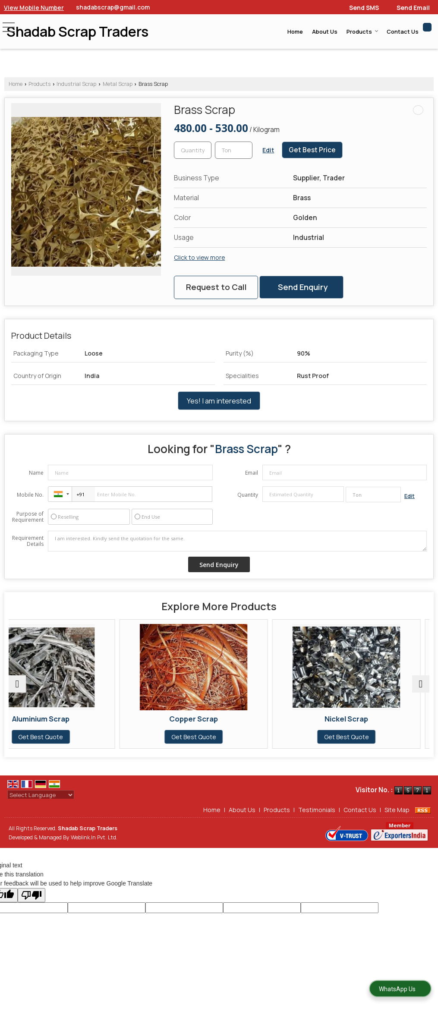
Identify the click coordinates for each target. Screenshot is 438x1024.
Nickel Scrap (360, 719)
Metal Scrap (117, 84)
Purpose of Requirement (28, 517)
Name (36, 472)
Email (251, 472)
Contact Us (403, 31)
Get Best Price (312, 149)
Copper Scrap (219, 719)
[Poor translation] (31, 895)
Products (362, 31)
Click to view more (199, 257)
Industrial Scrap (76, 84)
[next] (420, 684)
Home (295, 31)
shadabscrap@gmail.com (113, 7)
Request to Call (216, 287)
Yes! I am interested (219, 401)
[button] (34, 7)
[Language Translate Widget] (40, 795)
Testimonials (316, 810)
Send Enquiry (303, 287)
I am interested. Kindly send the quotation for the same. (237, 541)
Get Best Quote (77, 737)
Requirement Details (28, 541)
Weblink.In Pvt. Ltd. (94, 837)
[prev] (17, 684)
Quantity (247, 494)
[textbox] (233, 150)
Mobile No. (30, 494)
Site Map (397, 810)
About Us (324, 31)
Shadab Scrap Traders (77, 31)
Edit (268, 150)
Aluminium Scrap (77, 719)
